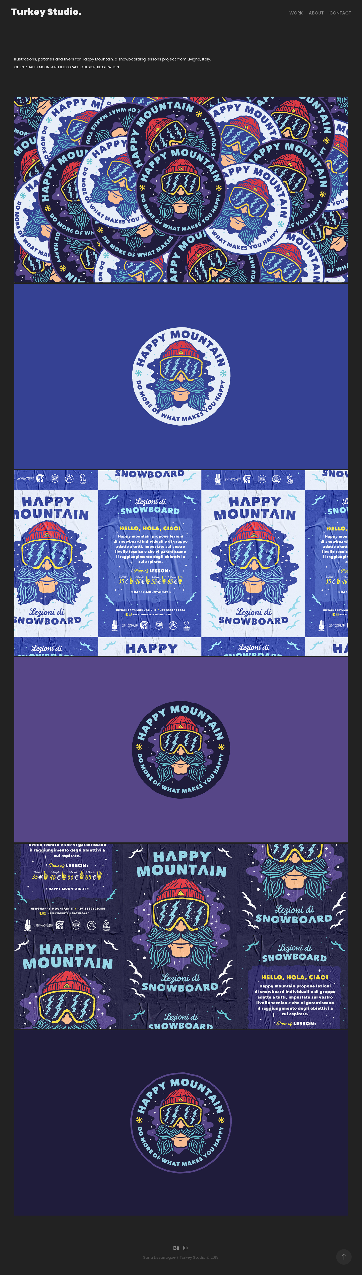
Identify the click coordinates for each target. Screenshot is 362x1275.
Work (296, 13)
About (316, 13)
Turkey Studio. (46, 13)
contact (340, 13)
